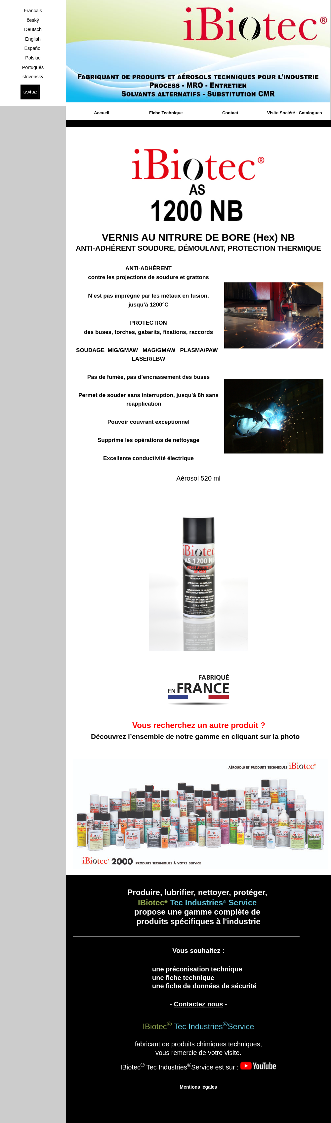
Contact (230, 112)
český (33, 20)
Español (32, 48)
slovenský (32, 76)
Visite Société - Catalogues (294, 112)
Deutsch (33, 29)
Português (33, 67)
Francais (33, 10)
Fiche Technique (166, 112)
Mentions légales (198, 1087)
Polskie (32, 57)
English (33, 39)
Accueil (101, 112)
